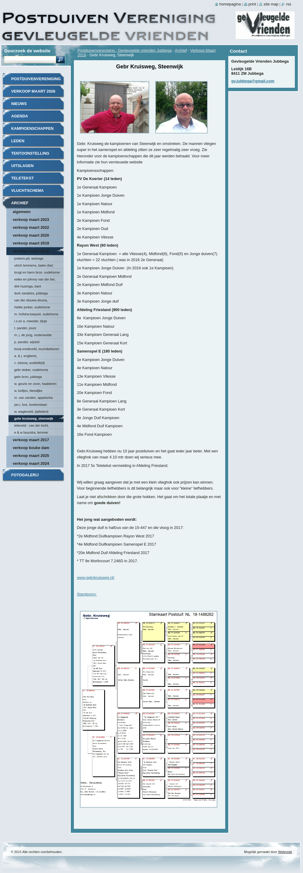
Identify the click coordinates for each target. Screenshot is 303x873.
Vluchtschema (27, 190)
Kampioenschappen (32, 128)
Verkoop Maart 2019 (31, 243)
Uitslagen (22, 165)
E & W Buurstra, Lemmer (31, 432)
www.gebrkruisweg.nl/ (95, 577)
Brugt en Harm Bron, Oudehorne (37, 272)
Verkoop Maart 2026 (33, 91)
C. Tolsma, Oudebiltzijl (29, 363)
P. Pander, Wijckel (26, 342)
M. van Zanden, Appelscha (33, 397)
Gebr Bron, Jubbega (28, 377)
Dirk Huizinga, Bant (27, 286)
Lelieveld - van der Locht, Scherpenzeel (31, 426)
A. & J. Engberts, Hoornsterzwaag (26, 356)
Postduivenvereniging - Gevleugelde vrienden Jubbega (124, 50)
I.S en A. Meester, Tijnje (30, 321)
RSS (288, 4)
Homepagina (230, 4)
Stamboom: (87, 594)
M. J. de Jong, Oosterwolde (33, 335)
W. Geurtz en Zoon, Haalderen (35, 384)
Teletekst (22, 178)
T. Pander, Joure (25, 328)
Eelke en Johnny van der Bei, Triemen (34, 280)
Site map (271, 4)
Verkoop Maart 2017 (31, 440)
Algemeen (22, 211)
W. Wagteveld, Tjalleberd (31, 411)
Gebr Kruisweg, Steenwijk (33, 418)
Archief (181, 50)
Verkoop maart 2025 (31, 455)
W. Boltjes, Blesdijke (28, 390)
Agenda (19, 116)
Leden (17, 141)
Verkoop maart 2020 (31, 235)
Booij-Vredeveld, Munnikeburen (36, 349)
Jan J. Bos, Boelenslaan (30, 404)
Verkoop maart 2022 (31, 227)
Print (252, 4)
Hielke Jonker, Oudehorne (32, 307)
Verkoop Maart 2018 (31, 251)
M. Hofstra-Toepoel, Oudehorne (36, 314)
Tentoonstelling (30, 153)
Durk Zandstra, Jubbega (31, 293)
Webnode (285, 852)
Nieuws (19, 103)
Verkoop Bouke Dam (31, 447)
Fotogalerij (25, 475)
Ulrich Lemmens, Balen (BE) (33, 265)
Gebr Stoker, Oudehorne (31, 370)
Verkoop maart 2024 (31, 463)
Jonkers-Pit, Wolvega (28, 258)
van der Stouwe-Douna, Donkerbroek (31, 301)
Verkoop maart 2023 (31, 219)
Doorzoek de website (27, 50)
